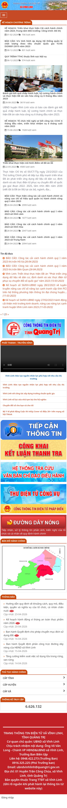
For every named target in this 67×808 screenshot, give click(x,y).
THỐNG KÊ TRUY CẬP (13, 699)
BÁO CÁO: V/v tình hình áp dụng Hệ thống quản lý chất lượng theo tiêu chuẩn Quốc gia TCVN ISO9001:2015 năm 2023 (33, 43)
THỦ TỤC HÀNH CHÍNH (14, 672)
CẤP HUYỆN (34, 684)
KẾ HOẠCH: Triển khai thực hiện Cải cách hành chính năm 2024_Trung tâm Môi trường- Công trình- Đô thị (33, 29)
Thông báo (8, 596)
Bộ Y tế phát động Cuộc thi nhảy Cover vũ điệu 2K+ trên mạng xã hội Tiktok (33, 413)
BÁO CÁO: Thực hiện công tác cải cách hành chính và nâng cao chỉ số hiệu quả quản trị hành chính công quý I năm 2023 (33, 198)
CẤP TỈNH (34, 678)
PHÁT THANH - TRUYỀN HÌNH (17, 342)
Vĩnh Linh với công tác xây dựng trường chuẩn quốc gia (29, 393)
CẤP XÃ (34, 691)
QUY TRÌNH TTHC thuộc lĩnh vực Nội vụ (26, 56)
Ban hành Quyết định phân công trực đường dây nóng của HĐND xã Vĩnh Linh (33, 647)
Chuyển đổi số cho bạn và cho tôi (18, 405)
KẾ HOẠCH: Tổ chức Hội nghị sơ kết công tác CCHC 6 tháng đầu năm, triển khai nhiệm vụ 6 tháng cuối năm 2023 (33, 123)
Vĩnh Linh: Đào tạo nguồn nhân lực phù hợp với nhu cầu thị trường (33, 377)
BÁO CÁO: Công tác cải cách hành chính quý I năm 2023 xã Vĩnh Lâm (33, 212)
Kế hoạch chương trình (16, 22)
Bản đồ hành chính (13, 540)
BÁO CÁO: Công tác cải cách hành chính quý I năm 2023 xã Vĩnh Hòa (33, 225)
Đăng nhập (7, 797)
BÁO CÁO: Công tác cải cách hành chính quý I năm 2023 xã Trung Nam (33, 238)
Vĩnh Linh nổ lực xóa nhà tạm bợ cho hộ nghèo (24, 399)
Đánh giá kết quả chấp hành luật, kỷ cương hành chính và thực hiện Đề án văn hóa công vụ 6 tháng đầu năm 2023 (32, 96)
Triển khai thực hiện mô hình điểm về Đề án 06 (28, 162)
